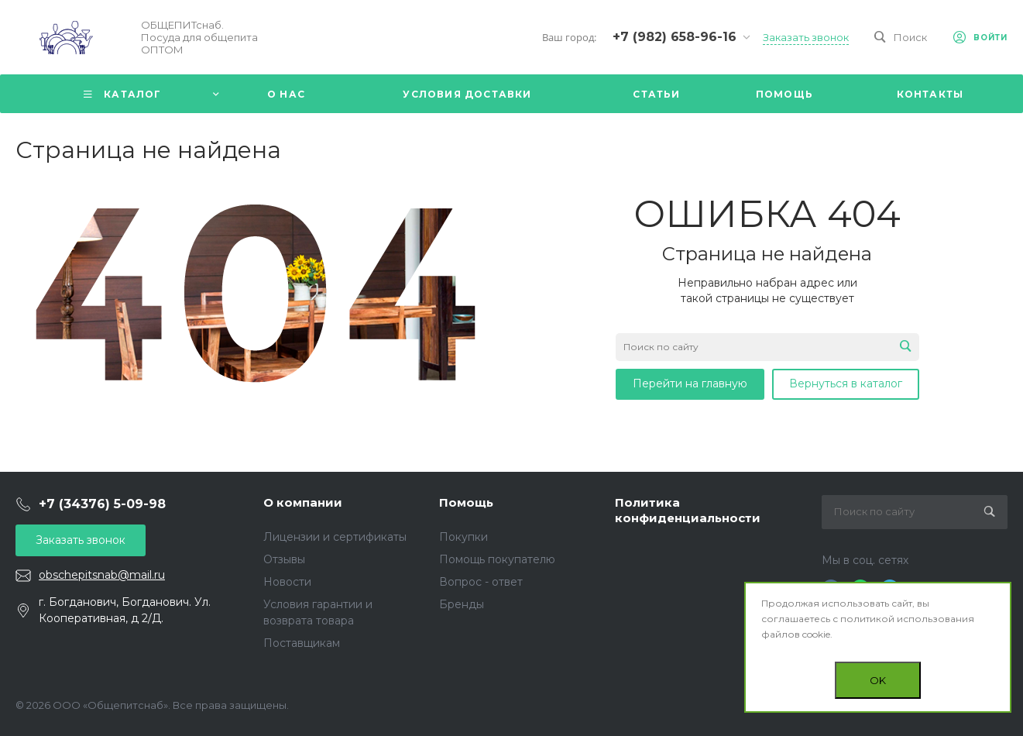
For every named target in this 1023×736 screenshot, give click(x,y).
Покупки (463, 537)
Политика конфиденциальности (687, 510)
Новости (287, 582)
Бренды (461, 604)
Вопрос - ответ (481, 582)
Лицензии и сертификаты (335, 537)
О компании (302, 502)
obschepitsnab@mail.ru (102, 575)
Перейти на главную (690, 383)
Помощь (466, 502)
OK (878, 680)
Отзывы (284, 559)
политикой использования (907, 618)
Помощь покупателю (497, 559)
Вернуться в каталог (845, 383)
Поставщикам (301, 643)
